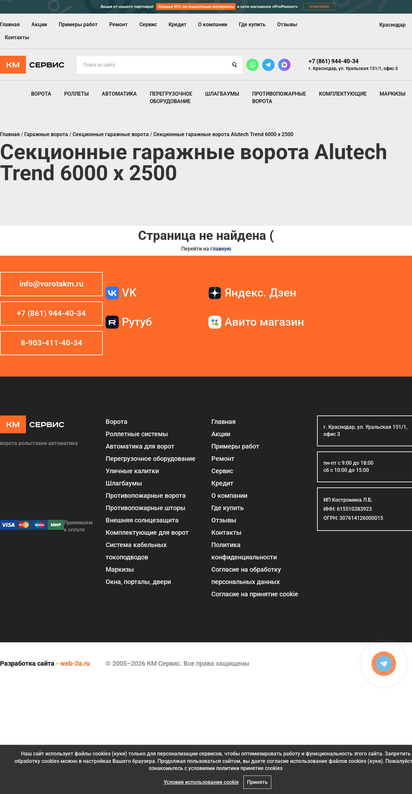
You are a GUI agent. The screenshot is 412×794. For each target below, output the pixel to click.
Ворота (41, 94)
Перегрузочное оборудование (171, 97)
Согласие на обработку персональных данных (246, 576)
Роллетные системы (137, 434)
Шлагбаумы (222, 94)
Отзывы (287, 24)
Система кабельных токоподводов (136, 551)
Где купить (252, 24)
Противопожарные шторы (145, 508)
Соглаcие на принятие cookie (254, 594)
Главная (10, 24)
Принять (257, 782)
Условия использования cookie (201, 782)
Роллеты (76, 94)
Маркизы (393, 94)
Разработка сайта (27, 663)
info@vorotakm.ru (51, 283)
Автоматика (119, 94)
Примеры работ (78, 24)
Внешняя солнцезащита (142, 520)
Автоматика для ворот (140, 446)
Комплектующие (343, 94)
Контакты (17, 37)
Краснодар (392, 25)
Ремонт (118, 24)
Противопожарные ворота (279, 97)
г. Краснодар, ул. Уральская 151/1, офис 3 (353, 68)
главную (220, 249)
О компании (212, 24)
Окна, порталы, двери (138, 582)
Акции (39, 24)
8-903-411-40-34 (51, 342)
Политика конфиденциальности (244, 551)
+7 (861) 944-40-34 (334, 61)
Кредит (177, 24)
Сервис (148, 24)
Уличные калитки (132, 471)
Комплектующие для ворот (147, 532)
